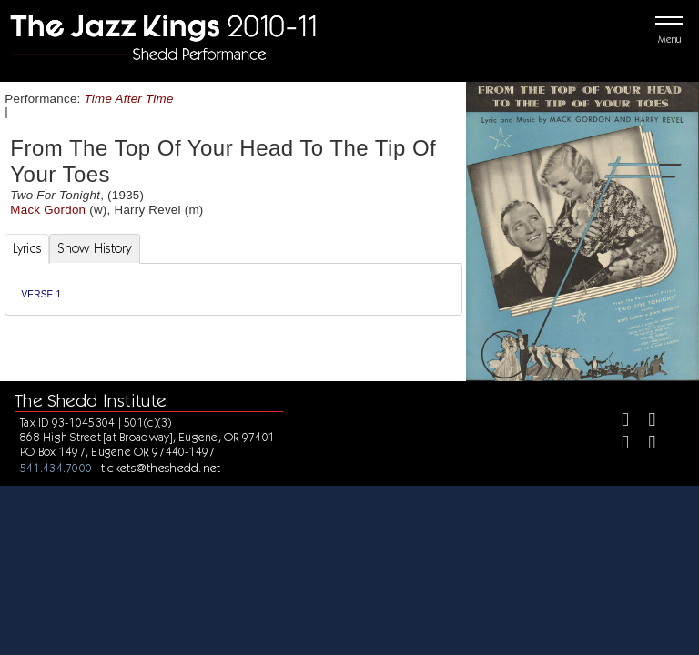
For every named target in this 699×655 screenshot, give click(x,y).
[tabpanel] (233, 290)
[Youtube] (644, 444)
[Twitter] (644, 421)
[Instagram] (617, 444)
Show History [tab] (94, 248)
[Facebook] (617, 421)
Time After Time (129, 99)
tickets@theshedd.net (161, 467)
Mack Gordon (48, 210)
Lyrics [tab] (27, 248)
